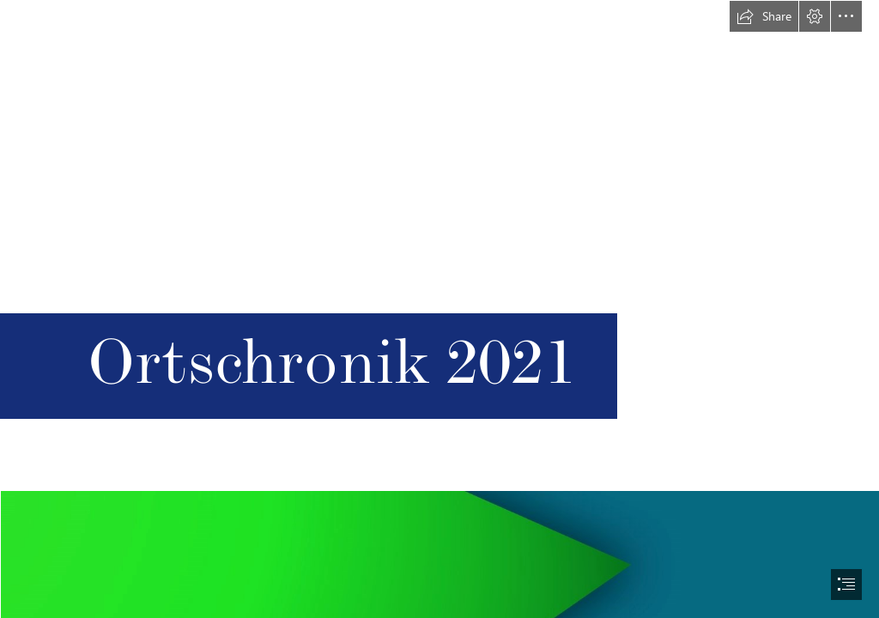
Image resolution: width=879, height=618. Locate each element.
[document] (439, 309)
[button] (764, 16)
